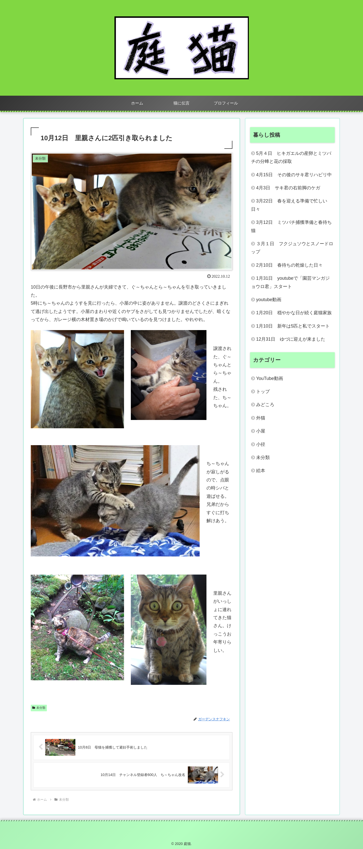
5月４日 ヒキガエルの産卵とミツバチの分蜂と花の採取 (291, 157)
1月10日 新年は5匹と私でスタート (295, 326)
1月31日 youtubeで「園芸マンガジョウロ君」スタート (290, 282)
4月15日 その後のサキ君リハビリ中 (294, 174)
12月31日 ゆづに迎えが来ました (290, 339)
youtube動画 (268, 299)
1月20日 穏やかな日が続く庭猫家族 (295, 312)
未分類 (38, 708)
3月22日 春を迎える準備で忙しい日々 (289, 204)
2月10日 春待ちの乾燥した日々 (291, 265)
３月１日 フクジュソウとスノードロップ (292, 247)
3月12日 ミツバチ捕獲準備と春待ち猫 (291, 226)
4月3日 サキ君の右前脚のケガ (288, 187)
